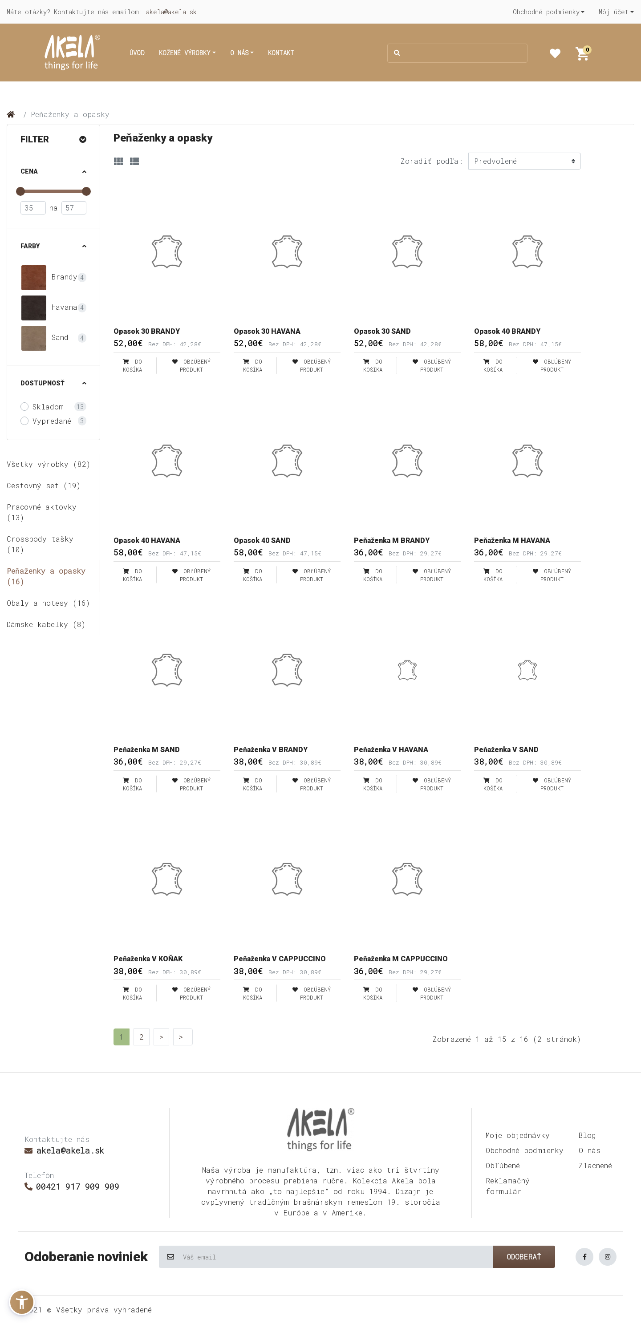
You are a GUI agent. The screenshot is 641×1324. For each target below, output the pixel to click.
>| (183, 1036)
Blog (587, 1135)
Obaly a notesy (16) (48, 602)
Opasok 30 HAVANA (267, 331)
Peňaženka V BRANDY (271, 749)
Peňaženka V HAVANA (391, 749)
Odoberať (524, 1256)
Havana (48, 308)
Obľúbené (503, 1165)
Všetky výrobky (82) (48, 464)
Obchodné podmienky (525, 1150)
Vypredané (51, 420)
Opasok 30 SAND (382, 331)
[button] (549, 12)
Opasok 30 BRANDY (147, 331)
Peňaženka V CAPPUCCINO (280, 959)
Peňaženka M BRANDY (392, 540)
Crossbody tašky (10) (40, 544)
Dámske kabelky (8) (46, 624)
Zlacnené (595, 1165)
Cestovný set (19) (44, 485)
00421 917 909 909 (71, 1186)
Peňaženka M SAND (147, 749)
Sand (44, 338)
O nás (589, 1150)
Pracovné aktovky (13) (42, 512)
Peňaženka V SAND (506, 749)
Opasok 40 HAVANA (147, 540)
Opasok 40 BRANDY (507, 331)
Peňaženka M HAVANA (512, 540)
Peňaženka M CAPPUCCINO (401, 959)
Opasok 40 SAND (262, 540)
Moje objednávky (518, 1135)
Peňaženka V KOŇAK (148, 959)
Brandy (48, 277)
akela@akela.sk (171, 12)
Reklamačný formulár (508, 1186)
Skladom (48, 406)
